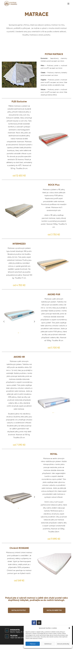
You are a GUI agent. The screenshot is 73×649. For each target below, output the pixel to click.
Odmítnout (47, 644)
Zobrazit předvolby (63, 644)
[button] (69, 628)
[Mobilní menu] (68, 3)
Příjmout (32, 644)
